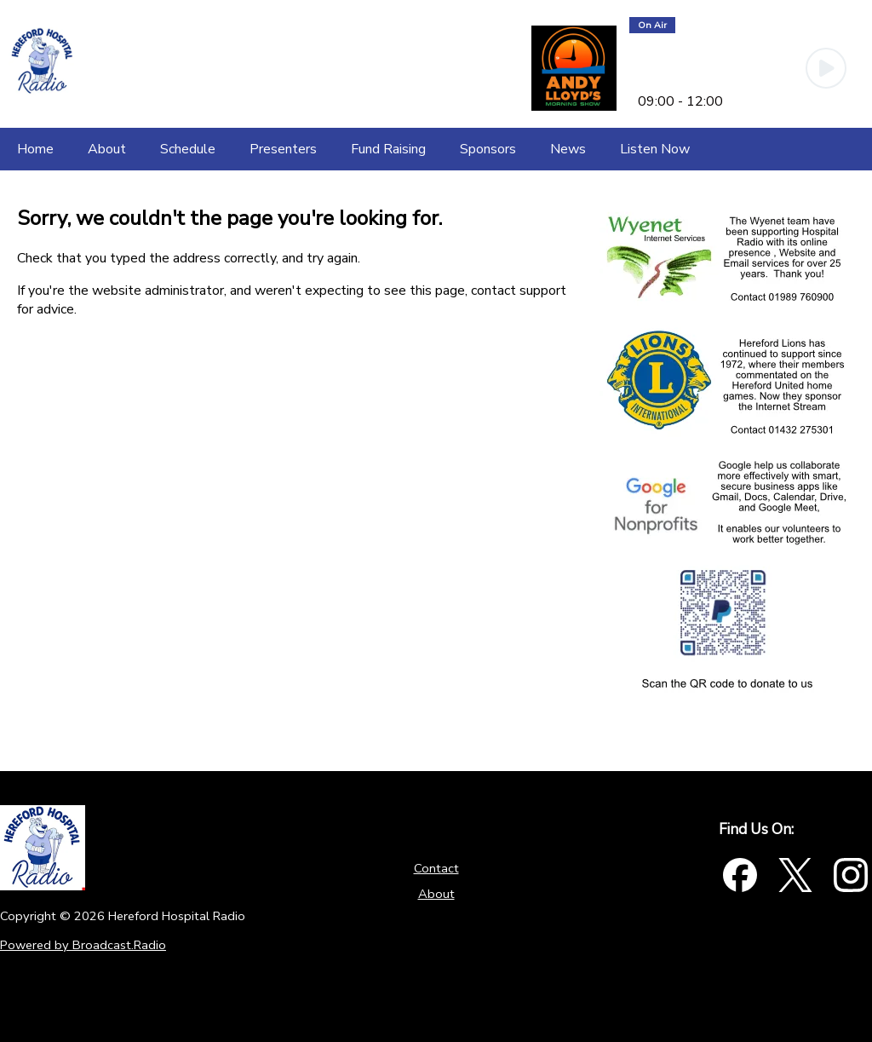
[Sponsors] (488, 149)
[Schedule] (187, 149)
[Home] (35, 149)
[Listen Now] (655, 149)
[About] (107, 149)
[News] (568, 149)
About (436, 893)
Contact (436, 868)
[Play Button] (826, 68)
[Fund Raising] (388, 149)
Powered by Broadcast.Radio (83, 944)
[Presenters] (283, 149)
